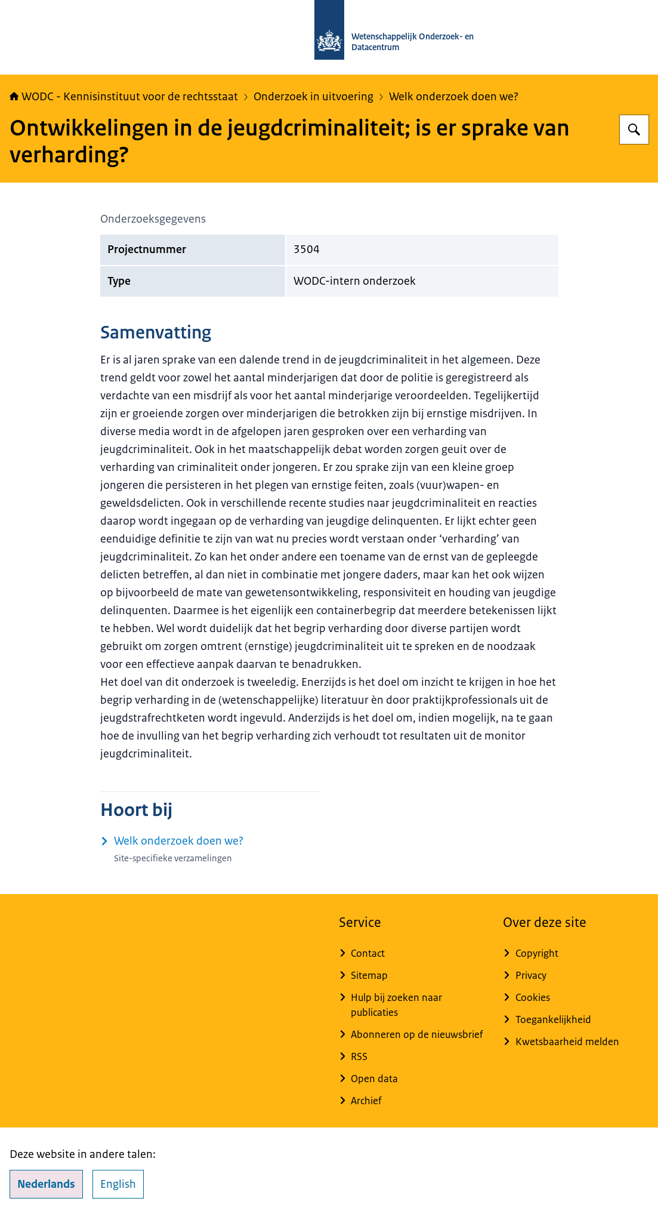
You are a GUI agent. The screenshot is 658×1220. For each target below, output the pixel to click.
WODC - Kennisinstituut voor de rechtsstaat (124, 97)
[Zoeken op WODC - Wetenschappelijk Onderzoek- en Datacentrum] (634, 129)
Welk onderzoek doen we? (453, 97)
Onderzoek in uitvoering (313, 97)
